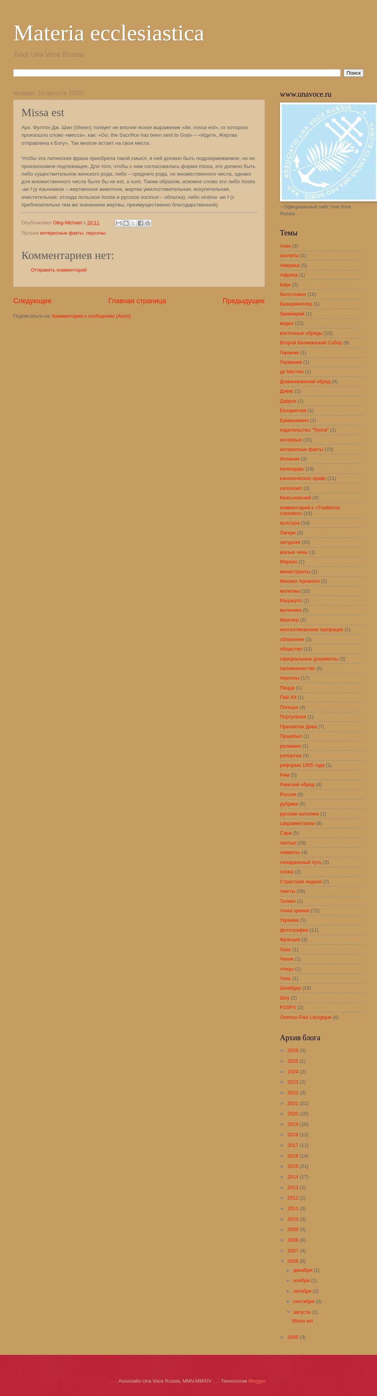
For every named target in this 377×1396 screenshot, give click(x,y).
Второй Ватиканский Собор (311, 342)
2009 (294, 1229)
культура (290, 523)
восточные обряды (301, 333)
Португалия (293, 717)
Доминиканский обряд (305, 381)
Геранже (289, 352)
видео (287, 323)
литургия (290, 542)
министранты (295, 571)
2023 (294, 1082)
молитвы (290, 591)
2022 (294, 1092)
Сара (286, 833)
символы (290, 852)
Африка (289, 275)
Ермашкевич (294, 420)
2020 (294, 1113)
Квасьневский (295, 498)
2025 (294, 1061)
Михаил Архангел (299, 581)
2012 (294, 1198)
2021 (294, 1103)
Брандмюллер (296, 304)
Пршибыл (291, 736)
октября (303, 1291)
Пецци (287, 688)
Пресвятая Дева (298, 726)
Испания (289, 459)
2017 (294, 1145)
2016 (294, 1156)
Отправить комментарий (59, 270)
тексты (287, 891)
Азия (285, 246)
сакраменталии (297, 823)
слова (286, 872)
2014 (294, 1177)
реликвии (290, 746)
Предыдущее (244, 301)
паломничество (297, 668)
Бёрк (285, 285)
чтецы (287, 969)
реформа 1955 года (302, 765)
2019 (294, 1124)
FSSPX (288, 1007)
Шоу (284, 998)
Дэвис (287, 391)
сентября (304, 1301)
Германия (291, 362)
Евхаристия (293, 410)
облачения (292, 639)
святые (288, 843)
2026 (294, 1050)
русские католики (299, 814)
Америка (290, 265)
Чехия (287, 959)
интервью (291, 440)
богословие (293, 294)
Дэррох (288, 401)
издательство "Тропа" (304, 430)
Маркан (288, 561)
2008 (294, 1240)
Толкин (288, 901)
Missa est (302, 1321)
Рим (284, 775)
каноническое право (303, 478)
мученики (290, 610)
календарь (292, 469)
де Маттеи (292, 371)
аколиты (289, 255)
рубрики (289, 804)
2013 (294, 1187)
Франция (290, 939)
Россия (288, 794)
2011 (294, 1208)
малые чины (294, 552)
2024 (294, 1072)
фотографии (294, 930)
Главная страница (137, 301)
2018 (294, 1134)
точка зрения (295, 910)
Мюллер (289, 620)
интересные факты (61, 233)
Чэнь (285, 978)
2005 (294, 1337)
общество (291, 649)
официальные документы (309, 659)
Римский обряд (297, 784)
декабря (303, 1270)
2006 (294, 1261)
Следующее (32, 301)
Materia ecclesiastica (108, 32)
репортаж (291, 755)
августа (302, 1312)
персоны (95, 233)
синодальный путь (301, 862)
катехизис (291, 488)
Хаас (285, 949)
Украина (289, 920)
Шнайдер (290, 988)
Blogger (256, 1381)
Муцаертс (291, 600)
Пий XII (288, 697)
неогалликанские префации (311, 629)
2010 (294, 1219)
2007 (294, 1251)
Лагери (288, 533)
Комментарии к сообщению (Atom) (91, 316)
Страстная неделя (300, 881)
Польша (289, 707)
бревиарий (292, 314)
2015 (294, 1166)
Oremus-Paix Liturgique (305, 1017)
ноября (302, 1280)
